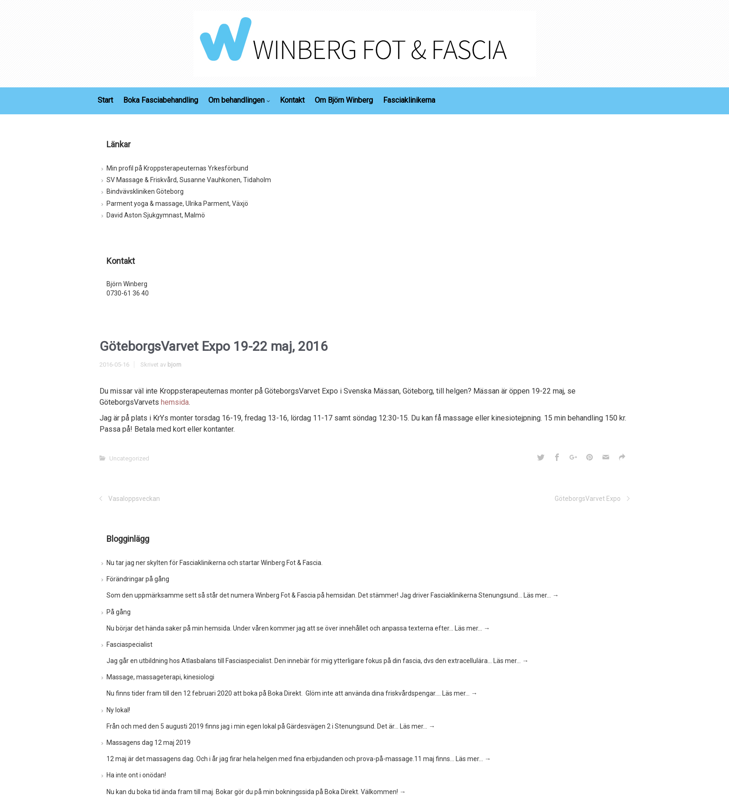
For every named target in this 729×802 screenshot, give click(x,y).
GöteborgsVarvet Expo (588, 498)
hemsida (175, 402)
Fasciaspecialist (129, 644)
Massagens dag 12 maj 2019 (148, 742)
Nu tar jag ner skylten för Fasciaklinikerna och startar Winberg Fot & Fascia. (214, 562)
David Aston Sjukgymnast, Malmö (155, 215)
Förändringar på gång (137, 579)
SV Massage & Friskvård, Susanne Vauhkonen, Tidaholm (188, 180)
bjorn (174, 364)
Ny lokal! (118, 710)
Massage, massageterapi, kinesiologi (160, 677)
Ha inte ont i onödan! (136, 775)
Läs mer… (541, 595)
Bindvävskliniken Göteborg (145, 191)
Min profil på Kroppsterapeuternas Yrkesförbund (177, 168)
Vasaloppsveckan (134, 498)
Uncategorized (129, 458)
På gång (118, 612)
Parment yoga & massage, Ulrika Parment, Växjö (177, 203)
